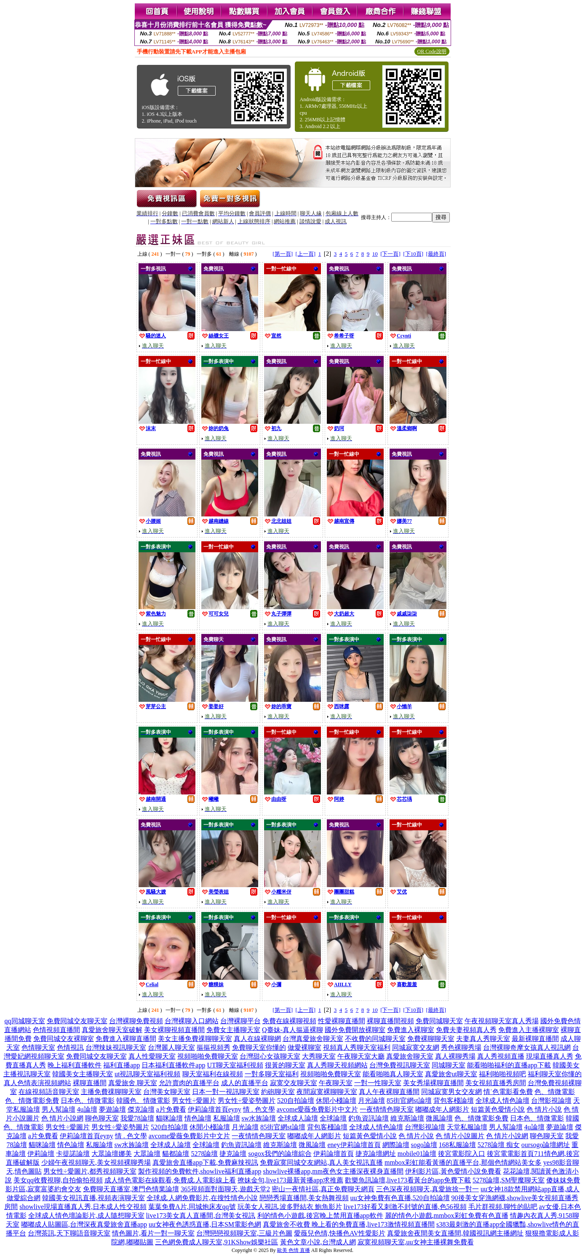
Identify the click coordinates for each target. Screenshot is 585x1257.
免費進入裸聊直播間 (126, 1038)
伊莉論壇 (40, 1153)
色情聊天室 (38, 1047)
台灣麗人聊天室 (171, 1047)
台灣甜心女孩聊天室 (270, 1056)
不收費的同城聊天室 (375, 1038)
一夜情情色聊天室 (387, 1109)
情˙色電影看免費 (508, 1091)
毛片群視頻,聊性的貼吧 (502, 1206)
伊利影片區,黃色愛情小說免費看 (453, 1171)
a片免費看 (171, 1109)
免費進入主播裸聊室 (528, 1029)
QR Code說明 (431, 51)
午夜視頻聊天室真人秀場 (502, 1020)
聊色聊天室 (102, 1118)
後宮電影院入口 (461, 1153)
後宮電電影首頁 (510, 1153)
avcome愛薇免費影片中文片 (317, 1109)
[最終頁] (436, 254)
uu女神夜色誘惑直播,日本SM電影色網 (205, 1224)
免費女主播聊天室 (233, 1029)
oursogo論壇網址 (545, 1144)
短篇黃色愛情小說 (498, 1109)
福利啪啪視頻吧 (502, 1074)
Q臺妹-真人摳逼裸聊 (292, 1029)
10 (375, 254)
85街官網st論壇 (409, 1100)
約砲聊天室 (278, 1091)
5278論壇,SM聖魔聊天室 (509, 1180)
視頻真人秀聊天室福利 (356, 1047)
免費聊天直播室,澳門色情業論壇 (131, 1189)
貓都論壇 (175, 1153)
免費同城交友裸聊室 (63, 1038)
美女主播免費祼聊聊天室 (195, 1038)
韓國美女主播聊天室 (82, 1074)
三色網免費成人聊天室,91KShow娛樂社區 (216, 1242)
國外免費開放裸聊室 (355, 1029)
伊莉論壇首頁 (333, 1153)
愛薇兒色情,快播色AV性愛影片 (339, 1233)
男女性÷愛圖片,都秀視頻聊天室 (89, 1171)
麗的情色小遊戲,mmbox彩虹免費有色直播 (446, 1215)
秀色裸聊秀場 (461, 1047)
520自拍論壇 (295, 1100)
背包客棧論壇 (453, 1100)
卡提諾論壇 (73, 1153)
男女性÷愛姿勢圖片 (246, 1100)
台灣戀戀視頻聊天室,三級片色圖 (244, 1233)
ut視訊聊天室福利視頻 (147, 1074)
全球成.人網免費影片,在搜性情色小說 (202, 1197)
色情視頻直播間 (56, 1029)
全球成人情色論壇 (502, 1100)
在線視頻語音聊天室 (49, 1091)
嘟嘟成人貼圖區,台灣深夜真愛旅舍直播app (84, 1224)
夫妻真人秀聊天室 (483, 1038)
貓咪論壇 (169, 1118)
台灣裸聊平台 (240, 1020)
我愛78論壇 (137, 1118)
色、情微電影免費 (32, 1100)
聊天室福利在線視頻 (212, 1074)
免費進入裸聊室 (410, 1029)
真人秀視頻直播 (500, 1056)
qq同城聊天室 (25, 1020)
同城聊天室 (448, 1065)
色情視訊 (70, 1047)
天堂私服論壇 (467, 1127)
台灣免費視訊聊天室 (399, 1065)
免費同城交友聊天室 (77, 1020)
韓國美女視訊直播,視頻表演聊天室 (93, 1197)
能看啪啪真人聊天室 (393, 1074)
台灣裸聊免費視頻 (136, 1020)
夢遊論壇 (112, 1109)
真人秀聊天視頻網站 (337, 1065)
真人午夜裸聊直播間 (389, 1091)
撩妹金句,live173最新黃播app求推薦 (290, 1180)
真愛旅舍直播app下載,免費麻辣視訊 (205, 1162)
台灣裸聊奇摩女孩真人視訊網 (527, 1047)
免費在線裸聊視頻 (289, 1020)
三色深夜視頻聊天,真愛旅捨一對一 (427, 1189)
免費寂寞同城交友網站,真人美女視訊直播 (321, 1162)
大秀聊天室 (319, 1056)
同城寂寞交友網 (415, 1047)
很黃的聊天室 (285, 1065)
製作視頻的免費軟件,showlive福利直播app (200, 1171)
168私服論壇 (457, 1144)
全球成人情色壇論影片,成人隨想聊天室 (86, 1215)
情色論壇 (197, 1118)
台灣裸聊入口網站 (192, 1020)
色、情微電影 (554, 1091)
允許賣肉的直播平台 (189, 1082)
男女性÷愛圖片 (194, 1100)
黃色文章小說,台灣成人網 (318, 1242)
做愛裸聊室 (304, 1047)
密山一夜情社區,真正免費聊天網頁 (323, 1189)
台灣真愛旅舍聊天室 (313, 1038)
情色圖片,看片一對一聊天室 (153, 1233)
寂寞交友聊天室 (293, 1082)
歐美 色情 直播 (293, 1250)
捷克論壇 (232, 1153)
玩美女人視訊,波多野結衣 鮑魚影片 (290, 1206)
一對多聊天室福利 (272, 1074)
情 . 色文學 (259, 1109)
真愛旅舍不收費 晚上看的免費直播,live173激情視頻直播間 (349, 1224)
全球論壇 (333, 1118)
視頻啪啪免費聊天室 (207, 1056)
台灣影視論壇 (551, 1100)
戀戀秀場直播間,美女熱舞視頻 (304, 1197)
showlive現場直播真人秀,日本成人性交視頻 (83, 1206)
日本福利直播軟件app (173, 1065)
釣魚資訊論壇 (368, 1118)
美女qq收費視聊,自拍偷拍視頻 (58, 1180)
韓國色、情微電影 (143, 1100)
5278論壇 (204, 1153)
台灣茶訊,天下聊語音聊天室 (69, 1233)
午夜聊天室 (336, 1082)
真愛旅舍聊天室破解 (112, 1029)
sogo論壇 (424, 1144)
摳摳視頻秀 (213, 1047)
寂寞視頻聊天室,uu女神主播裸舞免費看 (416, 1242)
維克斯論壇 (407, 1118)
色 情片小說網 (62, 1118)
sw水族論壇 (259, 1118)
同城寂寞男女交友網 (451, 1091)
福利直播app (121, 1065)
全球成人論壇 (298, 1118)
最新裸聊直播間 (535, 1038)
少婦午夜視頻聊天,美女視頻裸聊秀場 (96, 1162)
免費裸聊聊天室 (430, 1038)
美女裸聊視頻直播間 (174, 1029)
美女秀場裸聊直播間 (433, 1082)
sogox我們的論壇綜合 (279, 1153)
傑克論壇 (141, 1109)
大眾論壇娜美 (111, 1153)
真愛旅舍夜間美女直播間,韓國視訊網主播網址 (455, 1233)
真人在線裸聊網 (257, 1038)
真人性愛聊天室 (152, 1056)
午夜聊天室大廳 (361, 1056)
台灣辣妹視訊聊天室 (115, 1047)
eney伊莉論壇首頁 (353, 1144)
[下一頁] (390, 254)
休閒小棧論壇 (336, 1100)
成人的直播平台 (244, 1082)
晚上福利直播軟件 (75, 1065)
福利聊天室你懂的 (555, 1074)
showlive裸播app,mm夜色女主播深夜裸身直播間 (333, 1171)
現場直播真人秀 (549, 1056)
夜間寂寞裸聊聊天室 (327, 1091)
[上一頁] (305, 254)
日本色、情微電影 (88, 1100)
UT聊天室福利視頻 (235, 1065)
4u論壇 (87, 1109)
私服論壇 (226, 1118)
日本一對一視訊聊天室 (225, 1091)
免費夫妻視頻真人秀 (466, 1029)
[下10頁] (413, 254)
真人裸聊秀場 (455, 1056)
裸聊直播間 (90, 1082)
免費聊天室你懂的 (259, 1047)
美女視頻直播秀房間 (495, 1082)
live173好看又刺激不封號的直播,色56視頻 (405, 1206)
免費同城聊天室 (439, 1020)
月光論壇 (371, 1100)
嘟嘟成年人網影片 (442, 1109)
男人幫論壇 (58, 1109)
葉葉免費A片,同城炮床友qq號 (192, 1206)
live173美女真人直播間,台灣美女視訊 (201, 1215)
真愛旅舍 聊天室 (132, 1082)
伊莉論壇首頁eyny (214, 1109)
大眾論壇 (147, 1153)
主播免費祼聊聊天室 (111, 1091)
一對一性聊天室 (377, 1082)
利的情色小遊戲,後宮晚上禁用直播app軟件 (320, 1215)
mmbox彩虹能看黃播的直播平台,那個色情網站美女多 (463, 1162)
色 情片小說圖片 (459, 1135)
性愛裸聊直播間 (341, 1020)
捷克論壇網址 (375, 1153)
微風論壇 (439, 1118)
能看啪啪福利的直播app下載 (509, 1065)
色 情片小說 (544, 1109)
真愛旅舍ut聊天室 (451, 1074)
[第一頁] (282, 254)
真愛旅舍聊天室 (409, 1056)
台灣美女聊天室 (166, 1091)
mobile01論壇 (417, 1153)
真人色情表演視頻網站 (37, 1082)
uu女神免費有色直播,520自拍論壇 (400, 1197)
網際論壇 (395, 1144)
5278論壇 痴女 (499, 1144)
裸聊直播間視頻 (390, 1020)
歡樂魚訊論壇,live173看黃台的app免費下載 (408, 1180)
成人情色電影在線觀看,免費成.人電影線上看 (170, 1180)
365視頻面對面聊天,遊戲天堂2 (225, 1189)
